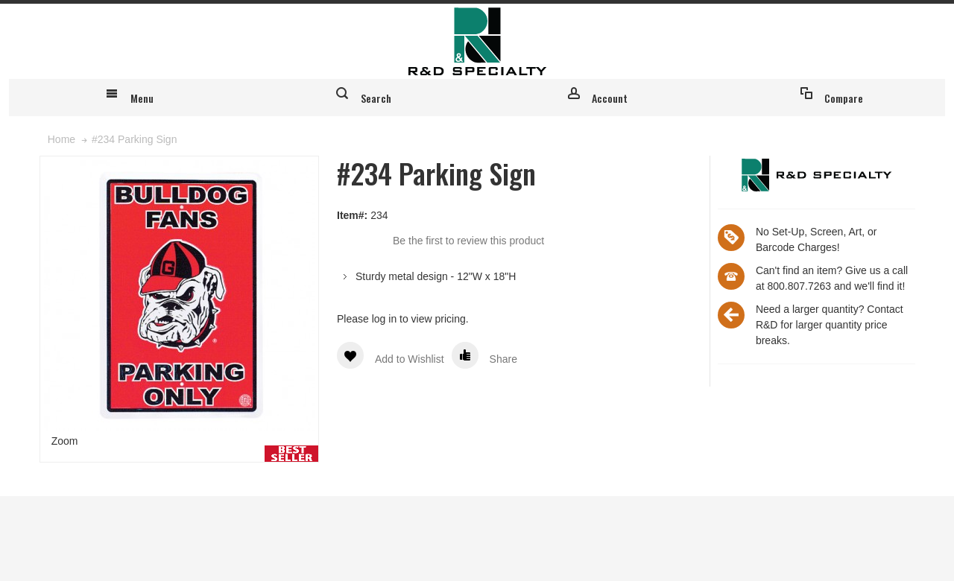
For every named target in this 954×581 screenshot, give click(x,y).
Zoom (64, 525)
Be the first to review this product (468, 325)
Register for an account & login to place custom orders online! (773, 17)
